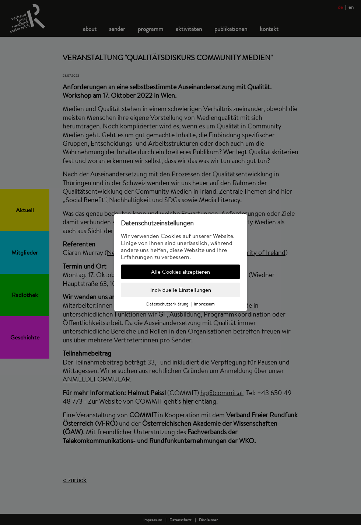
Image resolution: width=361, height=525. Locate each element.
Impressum (204, 304)
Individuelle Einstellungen (180, 289)
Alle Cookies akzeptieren (180, 271)
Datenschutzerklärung (167, 304)
